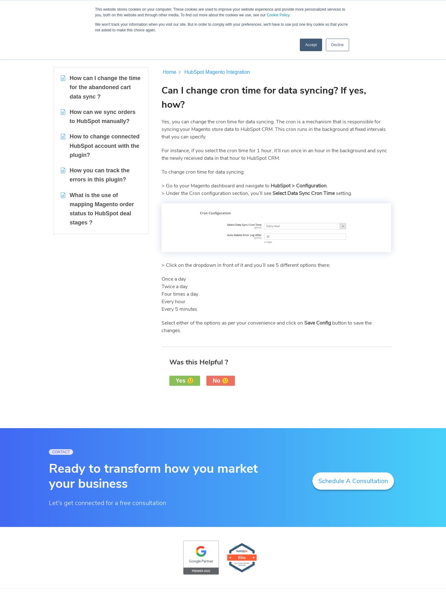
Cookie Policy (278, 15)
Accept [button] (311, 45)
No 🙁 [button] (221, 381)
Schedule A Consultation (353, 481)
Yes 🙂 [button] (185, 381)
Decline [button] (337, 45)
